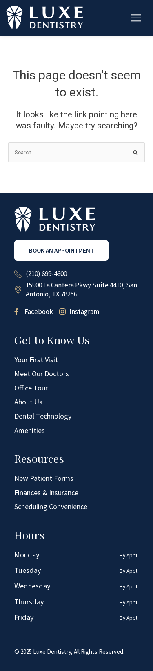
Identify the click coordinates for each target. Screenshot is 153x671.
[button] (136, 18)
